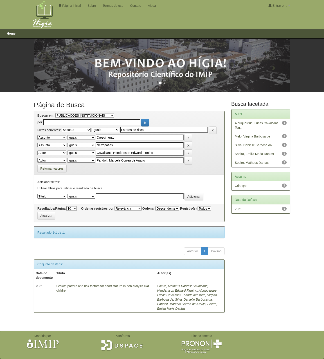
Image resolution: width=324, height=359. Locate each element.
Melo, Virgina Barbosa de (252, 136)
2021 (238, 209)
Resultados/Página (51, 208)
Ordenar (148, 208)
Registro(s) (188, 208)
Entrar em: (279, 5)
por (40, 122)
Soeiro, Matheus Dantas (174, 286)
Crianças (241, 186)
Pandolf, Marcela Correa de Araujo (181, 304)
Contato (135, 5)
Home (11, 33)
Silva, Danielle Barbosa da (193, 299)
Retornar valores (52, 168)
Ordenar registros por (97, 208)
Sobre (92, 5)
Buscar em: (45, 115)
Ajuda (152, 5)
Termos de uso (113, 5)
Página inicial (69, 5)
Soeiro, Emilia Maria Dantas (254, 154)
